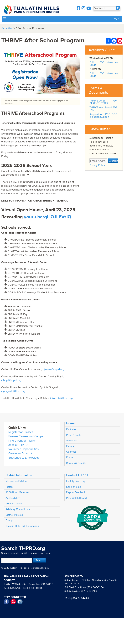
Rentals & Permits (76, 463)
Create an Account (20, 453)
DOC (114, 114)
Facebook (6, 601)
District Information (18, 475)
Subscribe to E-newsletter (24, 457)
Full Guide (92, 64)
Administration (13, 503)
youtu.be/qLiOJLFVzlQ (47, 217)
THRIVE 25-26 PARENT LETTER (98, 102)
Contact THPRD (77, 475)
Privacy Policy (97, 165)
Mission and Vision (16, 481)
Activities (7, 28)
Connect (71, 451)
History (9, 487)
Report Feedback (76, 492)
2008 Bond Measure (17, 492)
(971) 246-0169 (89, 591)
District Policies (14, 515)
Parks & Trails (73, 435)
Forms (69, 457)
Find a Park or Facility (22, 440)
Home (70, 423)
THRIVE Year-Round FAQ (100, 109)
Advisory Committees (17, 509)
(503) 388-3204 (95, 587)
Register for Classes (20, 432)
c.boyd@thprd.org (11, 380)
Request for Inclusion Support (99, 115)
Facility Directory (75, 481)
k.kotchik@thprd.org (61, 398)
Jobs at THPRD (18, 445)
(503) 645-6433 (12, 588)
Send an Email (74, 487)
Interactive (112, 62)
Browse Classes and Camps (25, 436)
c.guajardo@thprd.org (13, 391)
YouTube (13, 601)
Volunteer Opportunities (23, 449)
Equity (9, 520)
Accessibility (12, 498)
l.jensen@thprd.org (53, 369)
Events (70, 446)
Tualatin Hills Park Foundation (22, 526)
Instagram (20, 601)
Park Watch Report (76, 498)
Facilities (71, 429)
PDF (101, 62)
